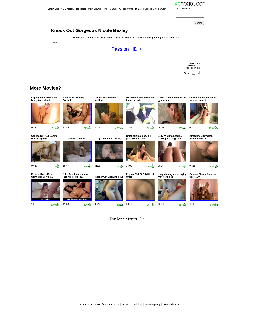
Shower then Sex (77, 138)
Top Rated (81, 9)
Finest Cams (109, 9)
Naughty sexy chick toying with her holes (172, 175)
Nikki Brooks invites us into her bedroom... (75, 175)
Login (177, 8)
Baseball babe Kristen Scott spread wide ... (43, 175)
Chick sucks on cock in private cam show (138, 137)
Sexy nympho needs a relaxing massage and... (171, 137)
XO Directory (67, 9)
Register (186, 8)
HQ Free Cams (125, 9)
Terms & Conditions (131, 304)
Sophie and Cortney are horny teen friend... (44, 99)
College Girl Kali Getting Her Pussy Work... (44, 137)
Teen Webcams (170, 304)
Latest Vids (53, 9)
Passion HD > (126, 49)
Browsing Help (152, 304)
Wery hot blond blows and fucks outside (140, 99)
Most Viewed (94, 9)
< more (54, 42)
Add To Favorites (193, 68)
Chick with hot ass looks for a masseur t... (202, 99)
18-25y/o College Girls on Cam (150, 9)
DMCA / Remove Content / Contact (93, 304)
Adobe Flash (173, 37)
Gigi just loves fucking (109, 138)
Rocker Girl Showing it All (109, 177)
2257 (116, 304)
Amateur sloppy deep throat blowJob (201, 137)
